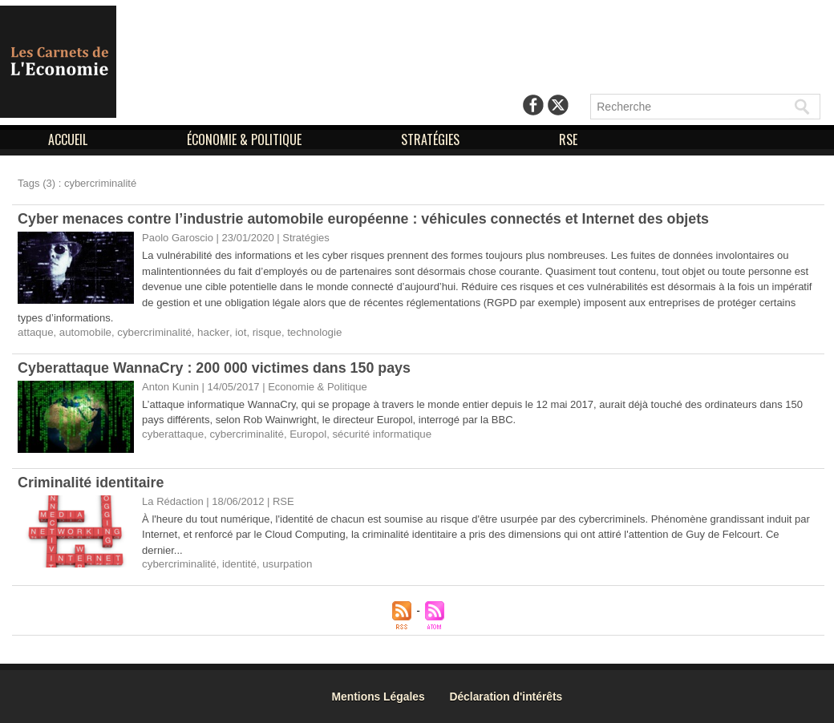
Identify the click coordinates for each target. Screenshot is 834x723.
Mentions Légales (381, 696)
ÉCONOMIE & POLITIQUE (246, 139)
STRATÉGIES (432, 139)
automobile (84, 332)
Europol (304, 434)
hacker (208, 332)
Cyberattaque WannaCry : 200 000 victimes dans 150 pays (216, 368)
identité (237, 564)
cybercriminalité (151, 332)
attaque (35, 332)
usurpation (284, 564)
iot (235, 332)
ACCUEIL (69, 139)
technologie (307, 332)
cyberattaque (172, 434)
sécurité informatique (376, 434)
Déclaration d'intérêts (511, 696)
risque (261, 332)
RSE (568, 139)
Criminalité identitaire (91, 483)
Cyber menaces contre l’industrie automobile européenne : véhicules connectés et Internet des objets (366, 219)
